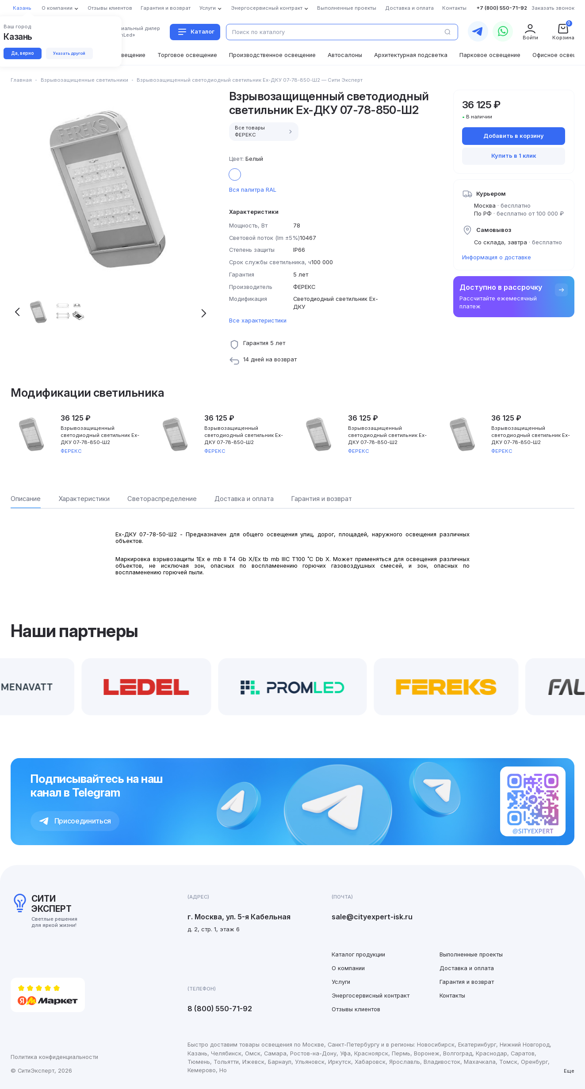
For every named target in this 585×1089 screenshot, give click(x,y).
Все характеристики (258, 320)
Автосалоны (345, 55)
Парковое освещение (489, 55)
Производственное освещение (272, 55)
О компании (348, 968)
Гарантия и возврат (467, 982)
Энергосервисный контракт (370, 995)
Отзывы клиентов (356, 1009)
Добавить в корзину (513, 136)
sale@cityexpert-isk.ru (372, 916)
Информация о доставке (496, 257)
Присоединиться (75, 820)
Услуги (341, 982)
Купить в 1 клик (513, 155)
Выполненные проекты (471, 954)
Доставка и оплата (467, 968)
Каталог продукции (358, 954)
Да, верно (25, 54)
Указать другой (79, 54)
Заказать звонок (552, 8)
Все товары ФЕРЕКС (264, 131)
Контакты (452, 995)
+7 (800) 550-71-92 (502, 8)
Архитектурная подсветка (410, 55)
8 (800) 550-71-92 (219, 1008)
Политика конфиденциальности (54, 1057)
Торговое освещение (187, 55)
